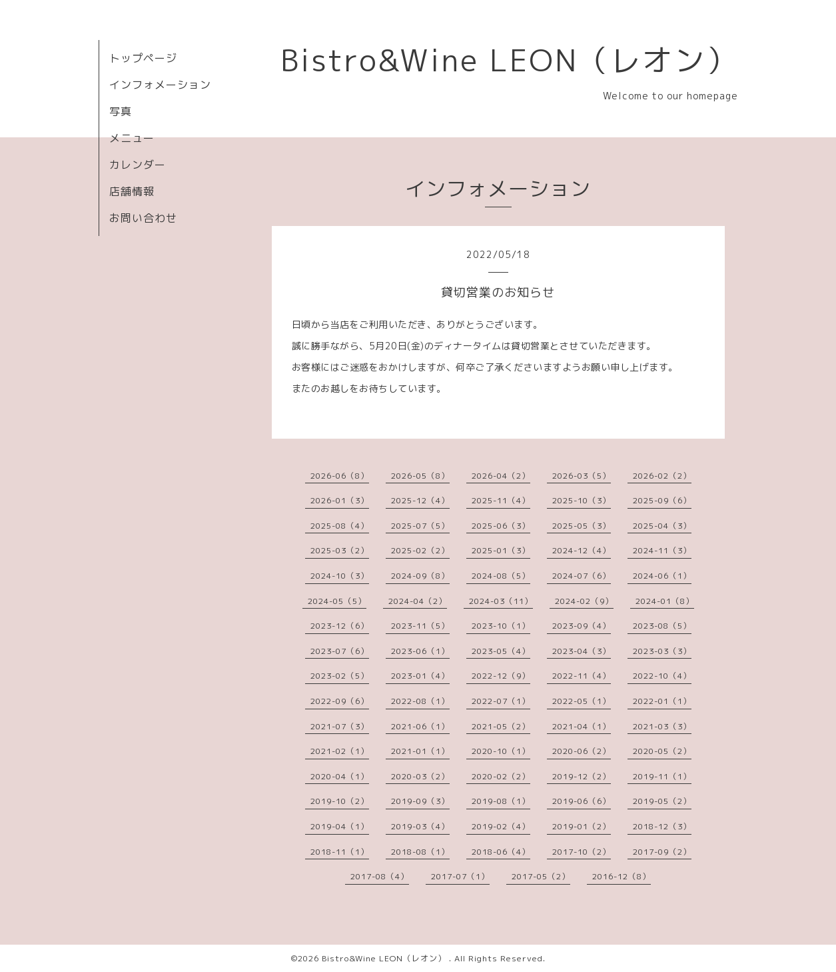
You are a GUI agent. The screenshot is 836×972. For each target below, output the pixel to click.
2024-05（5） (337, 601)
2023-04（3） (581, 651)
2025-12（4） (420, 500)
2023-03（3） (662, 651)
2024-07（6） (581, 575)
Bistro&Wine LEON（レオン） (509, 60)
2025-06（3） (501, 525)
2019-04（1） (339, 826)
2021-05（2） (501, 726)
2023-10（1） (501, 625)
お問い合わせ (143, 218)
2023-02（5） (339, 675)
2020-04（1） (339, 776)
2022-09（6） (339, 701)
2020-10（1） (501, 751)
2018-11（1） (339, 851)
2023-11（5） (420, 625)
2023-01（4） (420, 675)
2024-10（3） (339, 575)
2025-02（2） (420, 550)
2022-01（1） (662, 701)
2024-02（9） (584, 601)
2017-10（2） (581, 851)
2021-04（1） (581, 726)
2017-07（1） (460, 876)
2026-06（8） (339, 475)
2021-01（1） (420, 751)
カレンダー (137, 164)
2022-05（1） (581, 701)
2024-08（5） (501, 575)
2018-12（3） (662, 826)
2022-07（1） (501, 701)
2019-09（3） (420, 801)
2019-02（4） (501, 826)
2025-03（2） (339, 550)
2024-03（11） (501, 601)
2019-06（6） (581, 801)
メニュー (132, 138)
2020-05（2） (662, 751)
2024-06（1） (662, 575)
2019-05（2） (662, 801)
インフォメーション (160, 84)
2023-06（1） (420, 651)
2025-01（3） (501, 550)
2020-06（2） (581, 751)
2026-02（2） (662, 475)
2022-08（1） (420, 701)
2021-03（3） (662, 726)
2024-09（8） (420, 575)
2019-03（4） (420, 826)
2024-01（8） (664, 601)
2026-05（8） (420, 475)
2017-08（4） (379, 876)
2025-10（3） (581, 500)
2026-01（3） (339, 500)
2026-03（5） (581, 475)
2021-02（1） (339, 751)
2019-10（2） (339, 801)
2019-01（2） (581, 826)
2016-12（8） (621, 876)
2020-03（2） (420, 776)
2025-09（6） (662, 500)
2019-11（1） (662, 776)
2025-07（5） (420, 525)
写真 (120, 111)
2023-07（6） (339, 651)
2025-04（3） (662, 525)
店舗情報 (132, 191)
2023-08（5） (662, 625)
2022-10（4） (662, 675)
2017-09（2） (662, 851)
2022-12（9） (501, 675)
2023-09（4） (581, 625)
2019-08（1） (501, 801)
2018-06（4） (501, 851)
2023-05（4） (501, 651)
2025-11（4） (501, 500)
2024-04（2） (417, 601)
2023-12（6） (339, 625)
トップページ (143, 58)
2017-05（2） (541, 876)
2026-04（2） (501, 475)
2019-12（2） (581, 776)
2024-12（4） (581, 550)
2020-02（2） (501, 776)
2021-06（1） (420, 726)
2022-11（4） (581, 675)
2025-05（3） (581, 525)
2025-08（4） (339, 525)
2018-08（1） (420, 851)
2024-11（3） (662, 550)
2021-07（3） (339, 726)
